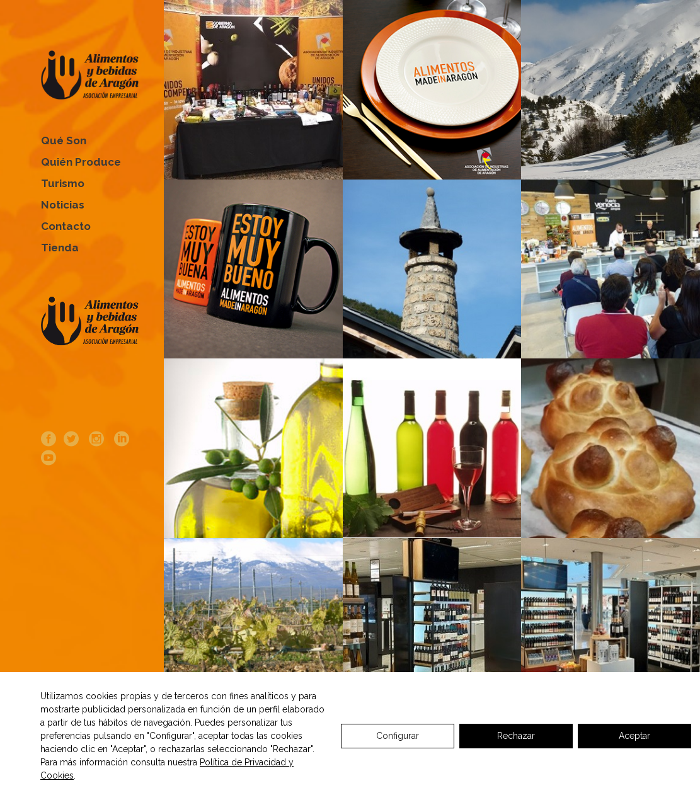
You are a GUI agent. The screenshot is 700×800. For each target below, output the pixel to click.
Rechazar (516, 736)
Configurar (397, 736)
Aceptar (634, 736)
